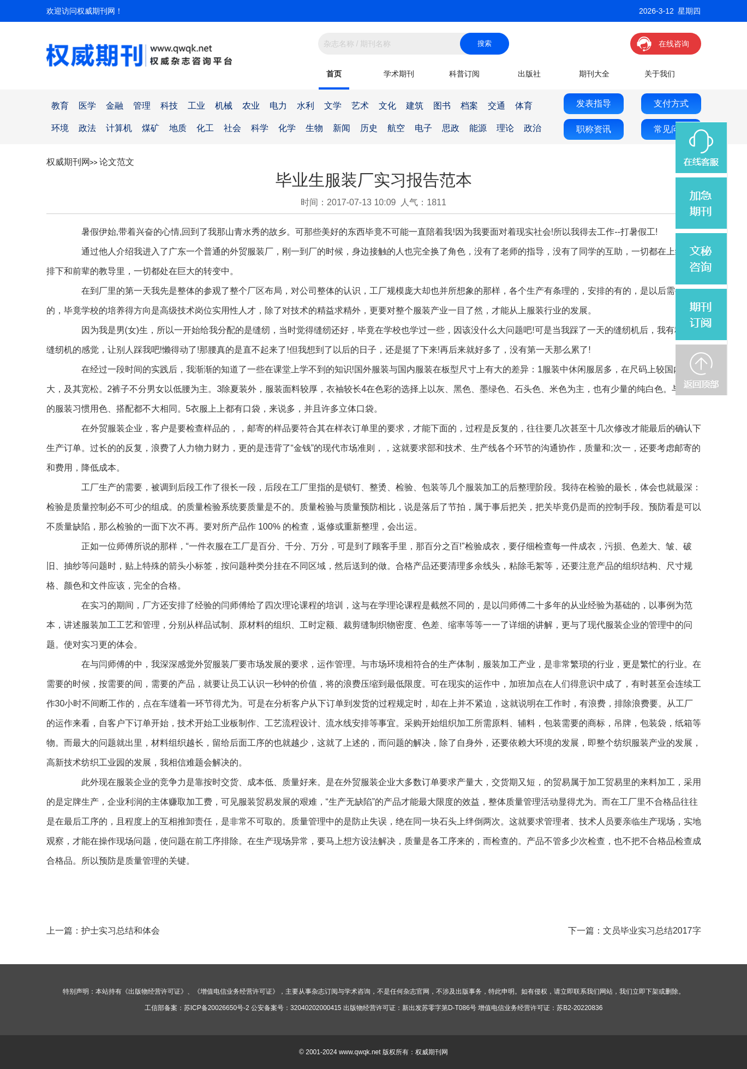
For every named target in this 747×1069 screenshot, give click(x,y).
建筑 (414, 105)
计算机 (119, 128)
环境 (60, 128)
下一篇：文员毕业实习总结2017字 (634, 930)
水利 (305, 105)
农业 (251, 105)
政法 (87, 128)
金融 (114, 105)
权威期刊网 (68, 162)
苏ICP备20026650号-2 (216, 1008)
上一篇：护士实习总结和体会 (103, 930)
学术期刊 (399, 73)
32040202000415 (315, 1008)
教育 (60, 105)
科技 (169, 105)
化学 (287, 128)
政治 (532, 128)
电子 (423, 128)
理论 (505, 128)
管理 (142, 105)
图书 (442, 105)
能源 (478, 128)
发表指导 (593, 103)
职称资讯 (593, 129)
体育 (524, 105)
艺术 (360, 105)
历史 (369, 128)
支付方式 (671, 103)
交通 (496, 105)
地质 (178, 128)
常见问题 (671, 129)
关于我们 (659, 73)
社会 (232, 128)
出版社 (529, 73)
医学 (87, 105)
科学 (259, 128)
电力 (278, 105)
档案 (469, 105)
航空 (396, 128)
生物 (314, 128)
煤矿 (150, 128)
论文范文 (116, 162)
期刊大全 (594, 73)
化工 (205, 128)
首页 (334, 73)
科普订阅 (464, 73)
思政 (450, 128)
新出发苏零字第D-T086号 (439, 1008)
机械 (223, 105)
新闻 (341, 128)
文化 (387, 105)
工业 (196, 105)
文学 (333, 105)
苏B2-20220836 (579, 1008)
